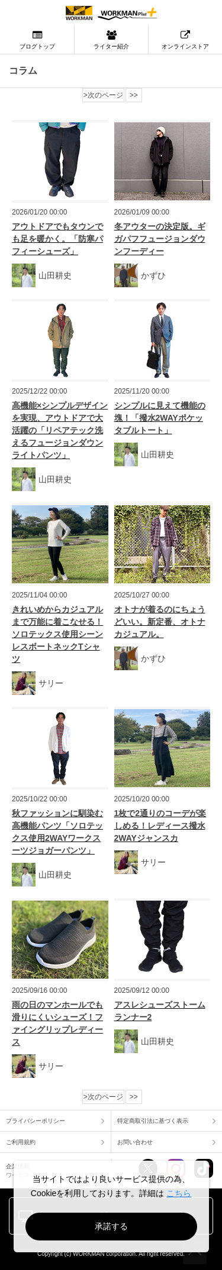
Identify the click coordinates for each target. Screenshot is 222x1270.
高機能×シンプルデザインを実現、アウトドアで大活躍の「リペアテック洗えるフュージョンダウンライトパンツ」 (60, 430)
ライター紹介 (111, 40)
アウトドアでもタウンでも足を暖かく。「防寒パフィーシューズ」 (57, 239)
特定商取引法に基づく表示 (152, 1121)
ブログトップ (37, 40)
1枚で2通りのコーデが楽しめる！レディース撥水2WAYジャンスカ (160, 825)
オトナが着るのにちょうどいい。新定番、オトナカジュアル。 (159, 622)
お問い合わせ (135, 1142)
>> (134, 95)
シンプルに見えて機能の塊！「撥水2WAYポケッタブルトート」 (159, 418)
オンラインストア (185, 40)
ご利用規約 (21, 1142)
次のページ (105, 95)
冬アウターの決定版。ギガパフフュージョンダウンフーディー (159, 239)
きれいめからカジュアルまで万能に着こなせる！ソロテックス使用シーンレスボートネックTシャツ (57, 634)
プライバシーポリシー (35, 1121)
